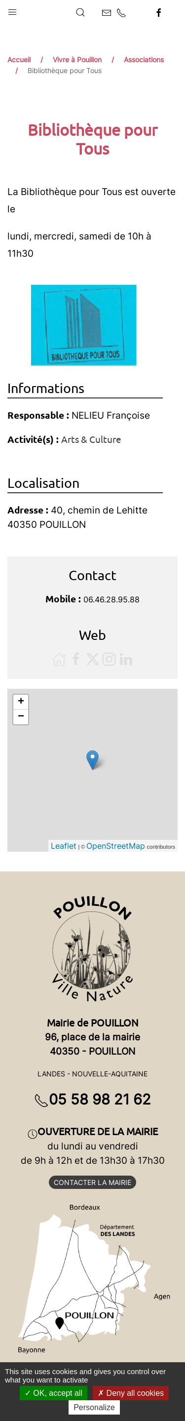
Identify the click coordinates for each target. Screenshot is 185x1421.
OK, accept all (53, 1393)
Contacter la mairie (92, 1182)
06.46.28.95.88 (111, 599)
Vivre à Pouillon (77, 59)
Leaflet (63, 846)
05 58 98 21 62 (92, 1099)
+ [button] (21, 702)
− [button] (21, 717)
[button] (12, 9)
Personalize (94, 1407)
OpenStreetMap (115, 846)
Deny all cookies (131, 1393)
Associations (144, 59)
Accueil (19, 59)
